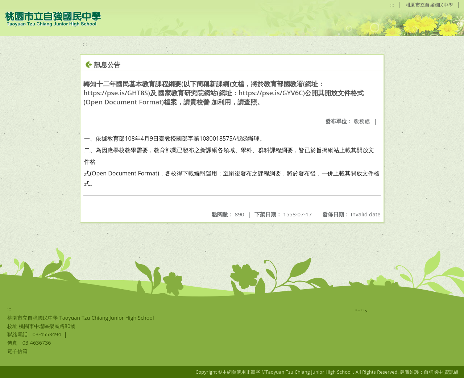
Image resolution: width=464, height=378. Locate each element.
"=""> (361, 311)
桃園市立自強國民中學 (429, 4)
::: (392, 4)
